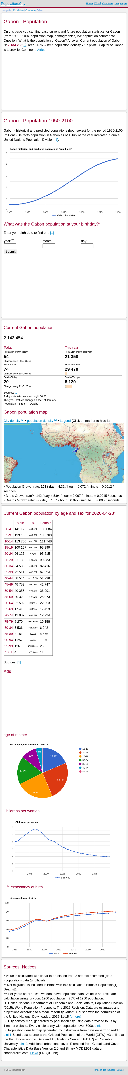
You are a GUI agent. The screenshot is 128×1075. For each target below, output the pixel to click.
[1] (56, 140)
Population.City (13, 4)
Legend (65, 421)
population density (40, 421)
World (97, 3)
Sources (111, 1070)
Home (89, 3)
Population (18, 10)
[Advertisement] (64, 80)
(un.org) (75, 1016)
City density (12, 421)
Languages (121, 3)
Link (98, 1026)
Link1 (7, 1035)
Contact (120, 1070)
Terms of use (100, 1070)
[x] (66, 373)
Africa (41, 50)
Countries (107, 3)
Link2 (23, 1044)
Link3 (34, 1053)
